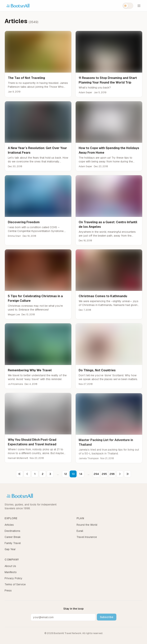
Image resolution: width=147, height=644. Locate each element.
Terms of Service (15, 584)
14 (80, 474)
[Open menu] (139, 5)
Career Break (13, 537)
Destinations (12, 531)
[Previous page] (27, 473)
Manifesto (11, 572)
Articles (9, 524)
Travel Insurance (87, 537)
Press (8, 590)
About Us (10, 566)
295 (104, 474)
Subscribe (106, 617)
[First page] (19, 473)
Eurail (80, 531)
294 (96, 474)
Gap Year (10, 549)
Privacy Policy (13, 578)
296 (112, 474)
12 (65, 474)
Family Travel (13, 543)
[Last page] (127, 473)
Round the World (87, 524)
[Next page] (119, 473)
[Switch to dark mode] (127, 6)
